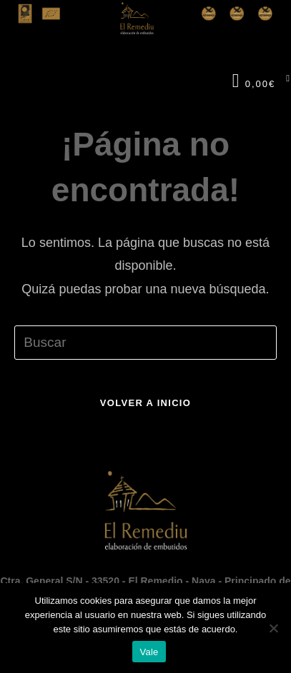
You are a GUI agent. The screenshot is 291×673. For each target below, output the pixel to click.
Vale (148, 652)
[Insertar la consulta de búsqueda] (145, 342)
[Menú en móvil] (283, 81)
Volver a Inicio (145, 403)
